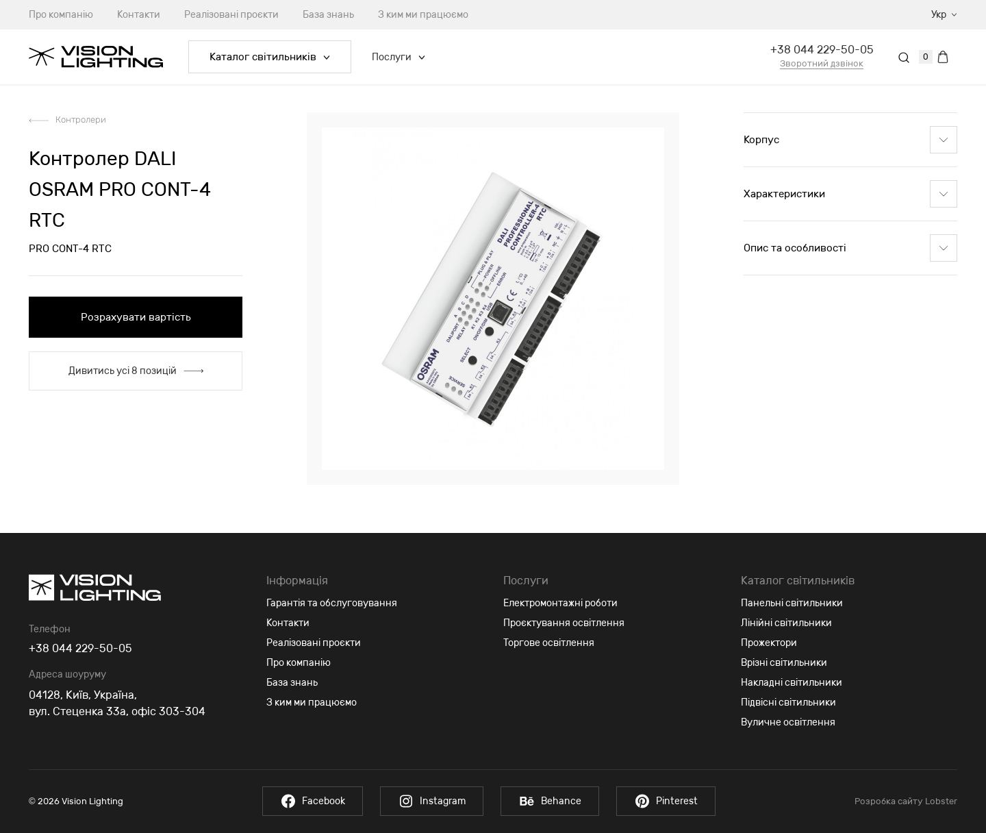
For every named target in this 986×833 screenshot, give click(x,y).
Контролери (80, 119)
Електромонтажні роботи (560, 603)
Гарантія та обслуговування (331, 603)
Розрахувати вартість (136, 317)
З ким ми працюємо (423, 15)
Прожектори (769, 643)
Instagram (432, 801)
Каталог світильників (270, 57)
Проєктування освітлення (563, 623)
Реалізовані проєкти (231, 15)
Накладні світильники (791, 682)
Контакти (138, 15)
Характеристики (850, 194)
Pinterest (666, 801)
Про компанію (61, 15)
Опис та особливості (850, 248)
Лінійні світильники (786, 623)
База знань (328, 15)
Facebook (312, 801)
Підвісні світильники (788, 702)
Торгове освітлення (548, 643)
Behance (549, 801)
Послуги (398, 57)
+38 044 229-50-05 (822, 49)
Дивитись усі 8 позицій (135, 371)
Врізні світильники (784, 663)
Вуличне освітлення (788, 722)
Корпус (850, 139)
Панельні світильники (792, 603)
